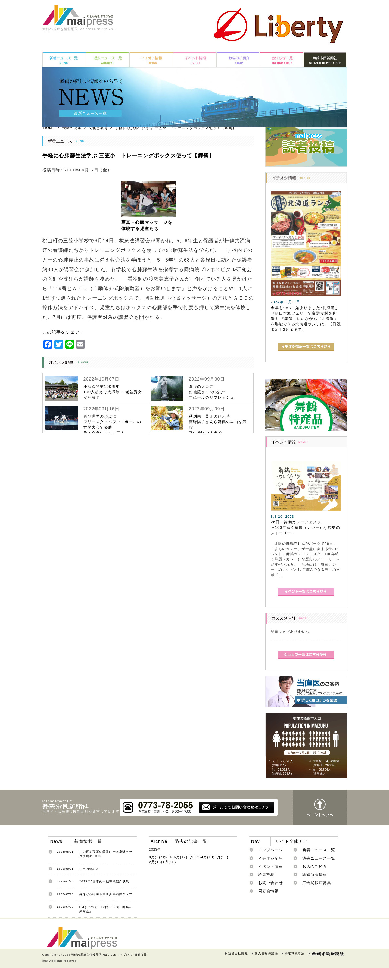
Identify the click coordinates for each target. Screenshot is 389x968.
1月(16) (169, 862)
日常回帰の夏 (89, 868)
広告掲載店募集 (316, 883)
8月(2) (154, 857)
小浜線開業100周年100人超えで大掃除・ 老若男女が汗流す (112, 392)
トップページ (270, 850)
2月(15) (155, 862)
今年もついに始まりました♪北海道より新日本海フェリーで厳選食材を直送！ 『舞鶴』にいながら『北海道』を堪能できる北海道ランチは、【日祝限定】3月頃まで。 (306, 319)
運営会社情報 (238, 953)
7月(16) (167, 857)
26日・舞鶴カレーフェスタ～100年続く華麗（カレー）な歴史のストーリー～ (305, 527)
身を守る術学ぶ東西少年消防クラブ (105, 894)
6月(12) (180, 857)
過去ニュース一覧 (318, 858)
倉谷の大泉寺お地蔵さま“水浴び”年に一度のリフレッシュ (211, 392)
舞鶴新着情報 (314, 874)
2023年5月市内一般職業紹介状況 (104, 881)
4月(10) (207, 857)
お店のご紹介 (314, 866)
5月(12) (194, 857)
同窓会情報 (268, 891)
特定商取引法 (294, 953)
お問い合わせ (270, 883)
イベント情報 (270, 866)
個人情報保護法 (266, 953)
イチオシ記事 (270, 858)
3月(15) (221, 857)
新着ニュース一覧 (318, 850)
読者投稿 (266, 874)
